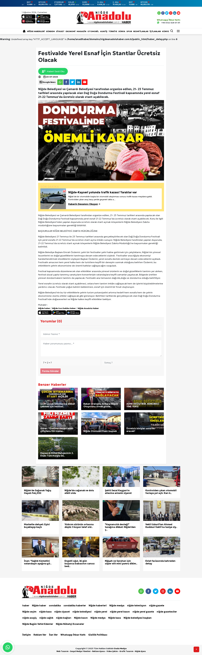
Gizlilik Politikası (97, 634)
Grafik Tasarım (126, 651)
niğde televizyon (136, 605)
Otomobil (93, 31)
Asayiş (103, 31)
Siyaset (60, 31)
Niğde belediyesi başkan (138, 617)
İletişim (26, 634)
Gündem (50, 31)
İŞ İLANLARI (155, 31)
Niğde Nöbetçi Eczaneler (70, 624)
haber (25, 605)
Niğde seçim (29, 611)
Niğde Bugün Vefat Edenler (37, 624)
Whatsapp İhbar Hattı (72, 634)
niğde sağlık (46, 617)
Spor (129, 31)
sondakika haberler (75, 605)
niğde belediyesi (82, 611)
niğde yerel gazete (143, 611)
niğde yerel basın (120, 611)
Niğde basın (81, 617)
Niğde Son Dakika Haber (64, 308)
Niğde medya (116, 605)
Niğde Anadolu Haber (88, 308)
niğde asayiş (29, 617)
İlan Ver (53, 634)
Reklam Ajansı (98, 651)
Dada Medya (120, 648)
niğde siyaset (62, 611)
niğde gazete (156, 605)
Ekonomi (70, 31)
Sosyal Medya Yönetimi (80, 651)
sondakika (55, 605)
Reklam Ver (40, 634)
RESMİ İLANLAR (140, 31)
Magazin (81, 31)
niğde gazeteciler (167, 611)
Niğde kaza (114, 617)
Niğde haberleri (36, 31)
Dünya (121, 31)
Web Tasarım (62, 651)
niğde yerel (100, 611)
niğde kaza (45, 611)
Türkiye (113, 31)
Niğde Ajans (140, 651)
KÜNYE (165, 31)
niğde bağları (63, 617)
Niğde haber (44, 308)
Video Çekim (112, 651)
